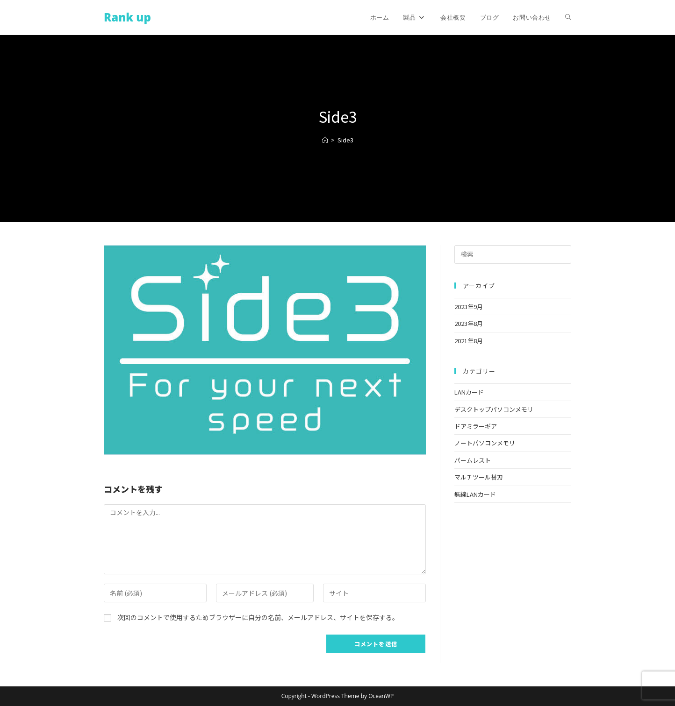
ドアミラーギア (475, 426)
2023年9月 (468, 306)
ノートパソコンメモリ (484, 442)
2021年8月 (468, 340)
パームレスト (472, 460)
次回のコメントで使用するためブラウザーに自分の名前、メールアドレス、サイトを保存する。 (258, 617)
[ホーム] (325, 139)
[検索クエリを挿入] (512, 254)
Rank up (127, 17)
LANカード (469, 392)
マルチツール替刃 (478, 477)
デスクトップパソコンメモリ (493, 409)
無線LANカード (475, 494)
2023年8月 (468, 323)
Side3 (345, 139)
